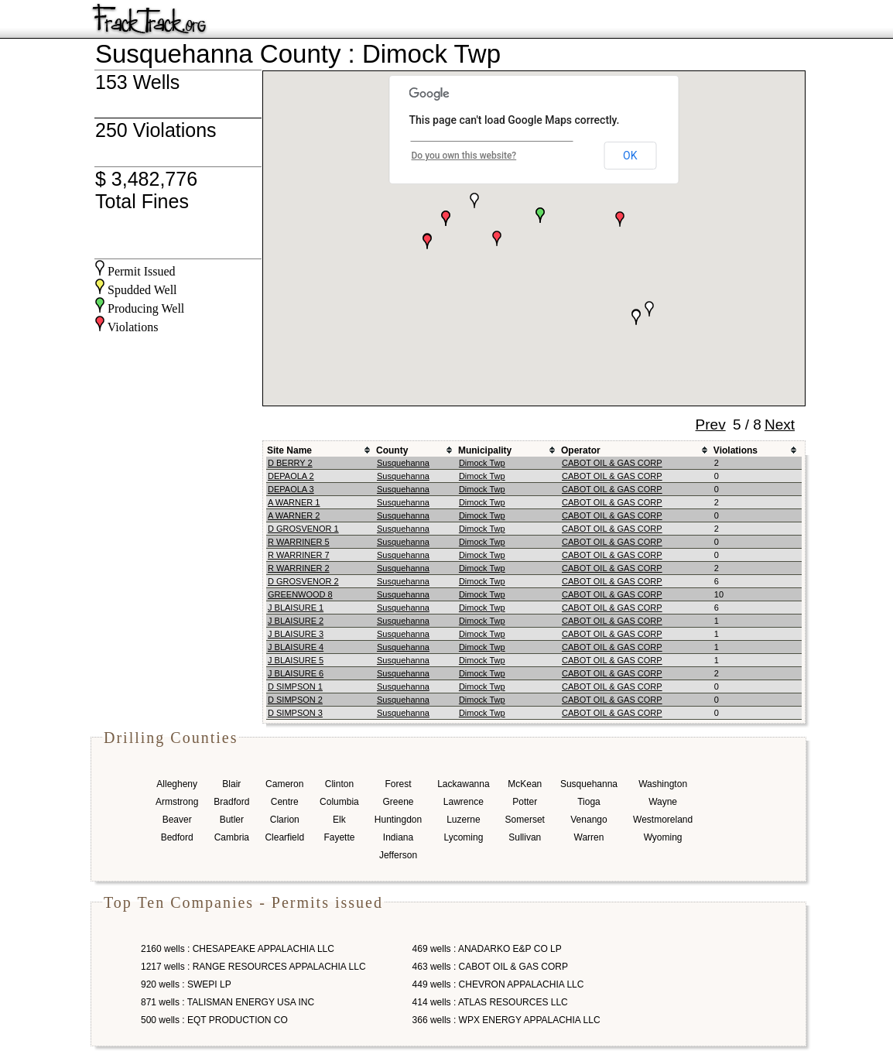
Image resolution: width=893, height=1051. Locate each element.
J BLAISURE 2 (295, 620)
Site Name (289, 450)
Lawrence (463, 801)
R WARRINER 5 (299, 541)
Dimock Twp (482, 462)
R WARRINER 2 (299, 568)
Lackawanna (463, 784)
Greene (397, 801)
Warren (589, 837)
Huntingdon (398, 819)
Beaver (177, 819)
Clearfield (284, 837)
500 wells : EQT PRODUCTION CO (214, 1020)
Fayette (338, 837)
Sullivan (524, 837)
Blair (231, 784)
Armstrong (177, 801)
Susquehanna (403, 462)
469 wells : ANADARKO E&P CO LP (487, 948)
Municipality (485, 450)
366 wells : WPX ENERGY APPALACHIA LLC (506, 1020)
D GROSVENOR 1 (303, 528)
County (392, 450)
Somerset (525, 819)
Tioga (588, 801)
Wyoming (663, 837)
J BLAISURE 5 (295, 660)
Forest (398, 784)
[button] (496, 238)
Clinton (339, 784)
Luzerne (463, 819)
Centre (285, 801)
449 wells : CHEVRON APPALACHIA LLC (498, 984)
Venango (588, 819)
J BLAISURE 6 (295, 673)
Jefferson (398, 855)
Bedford (177, 837)
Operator (580, 450)
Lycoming (463, 837)
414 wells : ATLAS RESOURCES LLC (490, 1002)
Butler (232, 819)
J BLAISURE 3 (295, 633)
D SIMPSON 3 (295, 712)
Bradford (231, 801)
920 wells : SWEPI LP (186, 984)
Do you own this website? (464, 155)
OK (630, 155)
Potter (524, 801)
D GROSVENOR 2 (303, 581)
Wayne (662, 801)
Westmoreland (663, 819)
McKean (525, 784)
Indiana (398, 837)
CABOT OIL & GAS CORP (612, 462)
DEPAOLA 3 (291, 489)
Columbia (339, 801)
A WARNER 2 (294, 515)
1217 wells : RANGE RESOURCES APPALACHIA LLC (253, 966)
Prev (711, 424)
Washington (662, 784)
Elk (339, 819)
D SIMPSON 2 (295, 699)
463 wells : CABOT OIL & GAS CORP (490, 966)
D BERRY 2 (290, 462)
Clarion (284, 819)
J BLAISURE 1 (295, 607)
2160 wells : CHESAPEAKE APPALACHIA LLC (237, 948)
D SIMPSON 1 (295, 686)
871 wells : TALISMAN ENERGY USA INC (227, 1002)
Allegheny (176, 784)
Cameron (284, 784)
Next (780, 424)
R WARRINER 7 (299, 555)
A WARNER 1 (294, 502)
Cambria (231, 837)
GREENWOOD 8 (300, 594)
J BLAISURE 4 (295, 647)
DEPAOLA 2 (291, 476)
